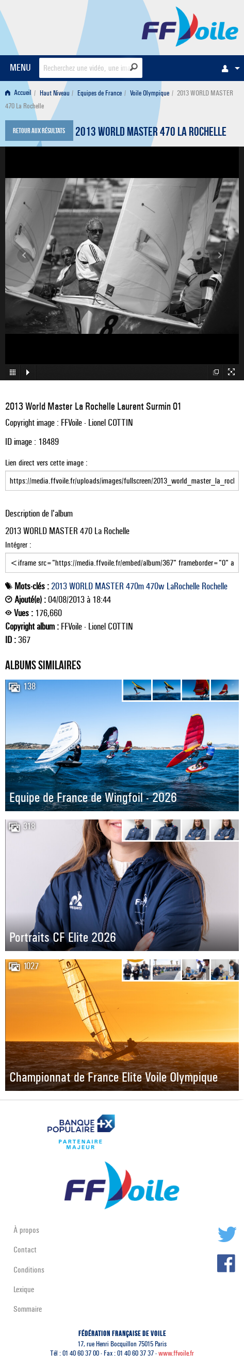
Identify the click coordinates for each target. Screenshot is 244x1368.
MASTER (109, 586)
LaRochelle (183, 586)
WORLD (81, 586)
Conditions (28, 1270)
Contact (25, 1249)
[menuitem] (228, 68)
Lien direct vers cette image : (122, 474)
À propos (26, 1230)
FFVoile (190, 25)
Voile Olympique (149, 93)
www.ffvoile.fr (176, 1353)
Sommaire (27, 1309)
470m (135, 586)
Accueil (18, 93)
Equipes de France (99, 93)
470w (155, 586)
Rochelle (214, 586)
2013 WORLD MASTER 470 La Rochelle (150, 133)
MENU (20, 67)
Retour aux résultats (39, 131)
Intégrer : (122, 556)
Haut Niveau (55, 93)
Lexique (23, 1289)
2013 (59, 586)
